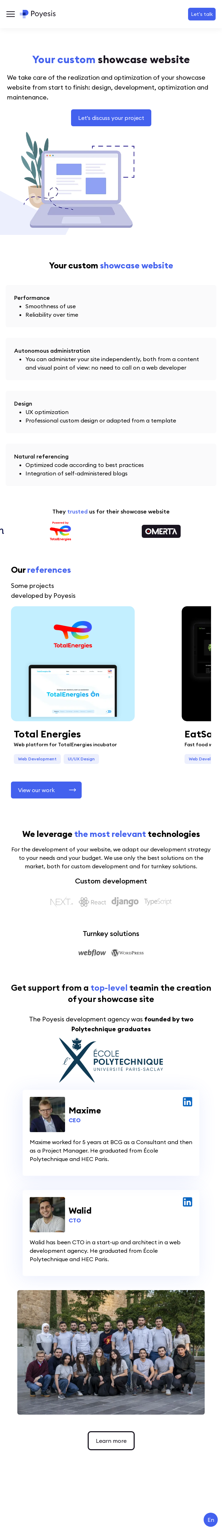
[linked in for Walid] (187, 1202)
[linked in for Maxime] (187, 1101)
